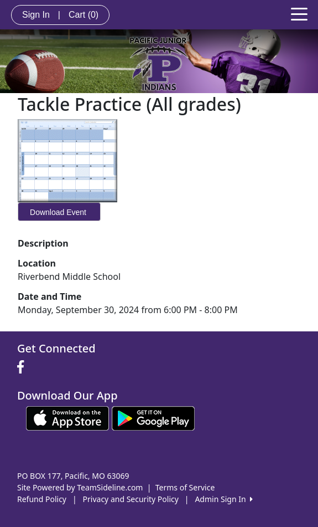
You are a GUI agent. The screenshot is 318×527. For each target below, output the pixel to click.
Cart (83, 14)
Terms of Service (185, 487)
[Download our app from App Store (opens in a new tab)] (67, 417)
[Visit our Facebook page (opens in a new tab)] (23, 367)
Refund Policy (41, 499)
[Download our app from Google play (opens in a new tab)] (153, 417)
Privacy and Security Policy (131, 499)
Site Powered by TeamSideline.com (80, 487)
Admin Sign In (223, 499)
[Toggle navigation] (299, 13)
